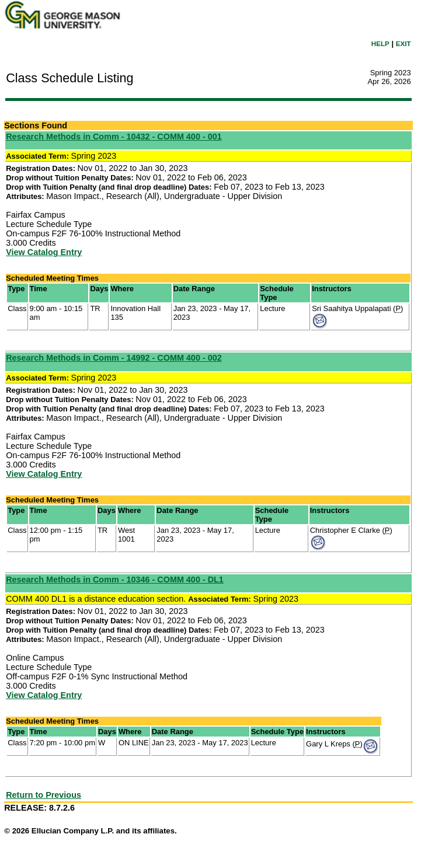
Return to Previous (43, 795)
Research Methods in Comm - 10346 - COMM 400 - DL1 (115, 579)
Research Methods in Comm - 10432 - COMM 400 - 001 (113, 136)
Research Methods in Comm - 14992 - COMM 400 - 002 (113, 357)
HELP (380, 43)
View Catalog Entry (44, 252)
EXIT (403, 43)
